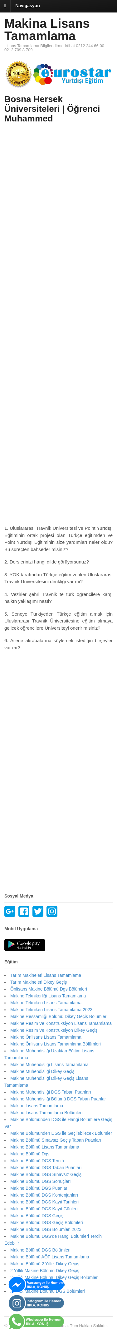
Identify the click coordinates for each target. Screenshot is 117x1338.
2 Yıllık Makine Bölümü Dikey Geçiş (44, 1270)
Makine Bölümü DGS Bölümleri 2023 (45, 1229)
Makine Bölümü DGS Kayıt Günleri (44, 1208)
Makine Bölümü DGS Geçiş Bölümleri (46, 1222)
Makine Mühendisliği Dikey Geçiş (42, 1071)
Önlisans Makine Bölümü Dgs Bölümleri (48, 988)
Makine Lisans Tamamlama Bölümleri (46, 1112)
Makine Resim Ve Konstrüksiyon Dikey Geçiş (53, 1030)
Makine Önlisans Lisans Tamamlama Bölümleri (55, 1043)
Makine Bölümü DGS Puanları (39, 1188)
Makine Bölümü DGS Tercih (37, 1160)
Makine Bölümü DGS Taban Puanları (46, 1167)
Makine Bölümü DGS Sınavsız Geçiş (45, 1174)
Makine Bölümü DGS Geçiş (36, 1215)
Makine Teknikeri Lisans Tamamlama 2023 (51, 1009)
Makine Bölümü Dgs (29, 1153)
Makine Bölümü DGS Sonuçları (40, 1181)
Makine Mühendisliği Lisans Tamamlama (49, 1064)
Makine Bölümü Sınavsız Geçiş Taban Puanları (55, 1140)
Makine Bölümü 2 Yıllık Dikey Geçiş (44, 1263)
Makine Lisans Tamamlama (36, 1105)
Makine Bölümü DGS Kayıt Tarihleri (44, 1201)
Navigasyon (27, 5)
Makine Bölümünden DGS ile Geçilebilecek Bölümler (61, 1133)
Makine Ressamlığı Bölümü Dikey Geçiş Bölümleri (58, 1016)
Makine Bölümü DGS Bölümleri (40, 1249)
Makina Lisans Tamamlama (47, 30)
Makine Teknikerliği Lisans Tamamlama (48, 995)
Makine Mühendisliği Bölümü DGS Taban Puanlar (58, 1098)
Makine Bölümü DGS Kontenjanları (44, 1195)
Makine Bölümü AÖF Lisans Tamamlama (49, 1256)
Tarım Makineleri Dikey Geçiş (38, 982)
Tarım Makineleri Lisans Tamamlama (45, 975)
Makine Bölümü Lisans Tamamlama (44, 1146)
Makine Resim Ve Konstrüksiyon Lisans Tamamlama (61, 1023)
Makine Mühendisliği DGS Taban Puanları (50, 1092)
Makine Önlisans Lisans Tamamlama (45, 1037)
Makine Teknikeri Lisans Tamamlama (45, 1002)
